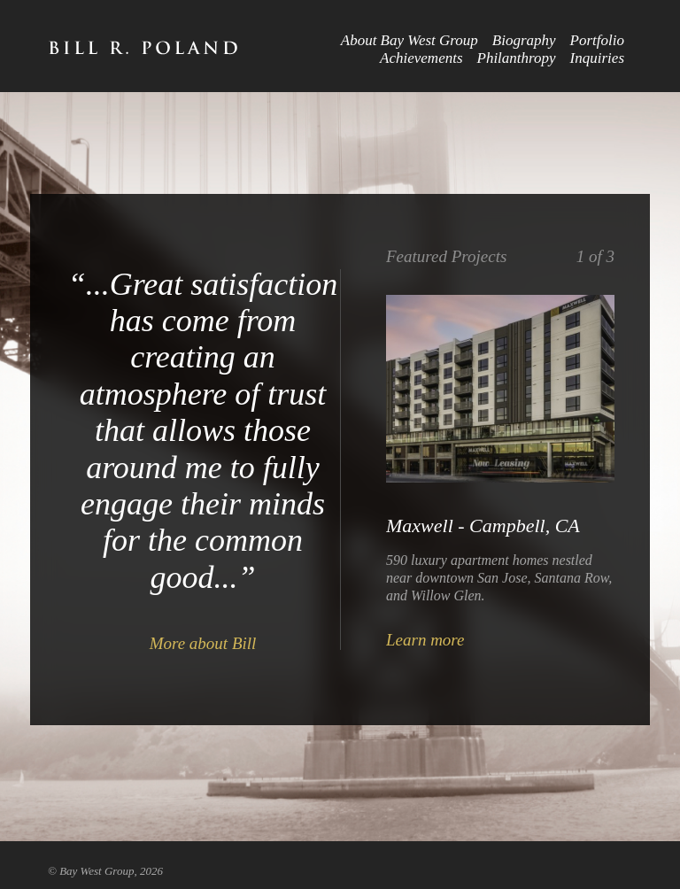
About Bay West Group (409, 40)
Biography (524, 40)
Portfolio (597, 40)
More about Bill (203, 643)
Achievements (421, 58)
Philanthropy (516, 58)
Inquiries (597, 58)
